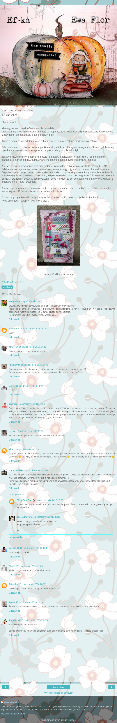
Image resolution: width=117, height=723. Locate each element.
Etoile (12, 566)
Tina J (12, 449)
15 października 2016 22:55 (31, 404)
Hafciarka (14, 328)
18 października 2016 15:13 (46, 517)
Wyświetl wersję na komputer (58, 693)
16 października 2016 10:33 (49, 500)
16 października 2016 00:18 (29, 449)
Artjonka (13, 584)
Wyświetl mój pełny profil (13, 713)
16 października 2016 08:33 (33, 548)
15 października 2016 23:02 (29, 431)
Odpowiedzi (18, 494)
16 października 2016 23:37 (32, 584)
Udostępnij (7, 287)
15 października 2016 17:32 (34, 365)
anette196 (14, 548)
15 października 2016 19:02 (29, 386)
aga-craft (13, 347)
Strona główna (58, 687)
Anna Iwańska (16, 470)
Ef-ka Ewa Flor (24, 500)
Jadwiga (13, 404)
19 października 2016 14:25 (34, 620)
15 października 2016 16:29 (33, 328)
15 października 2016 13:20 (34, 301)
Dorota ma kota (24, 517)
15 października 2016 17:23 (32, 347)
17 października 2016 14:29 (29, 602)
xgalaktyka (14, 365)
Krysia (12, 431)
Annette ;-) (14, 620)
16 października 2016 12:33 (29, 566)
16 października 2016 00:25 (38, 470)
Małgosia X (14, 301)
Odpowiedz (14, 319)
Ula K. (12, 386)
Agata (12, 602)
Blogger (71, 720)
